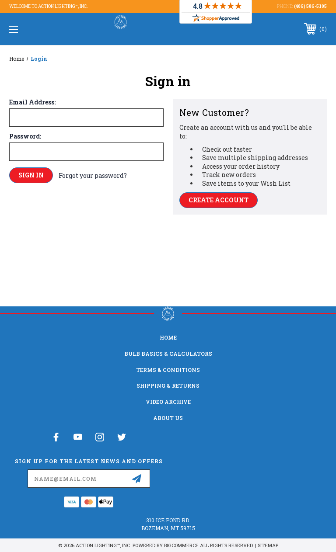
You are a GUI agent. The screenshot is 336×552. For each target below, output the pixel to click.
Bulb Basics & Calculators (168, 353)
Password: (25, 136)
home (168, 337)
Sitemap (268, 545)
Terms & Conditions (168, 369)
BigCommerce (181, 545)
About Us (168, 417)
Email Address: (32, 102)
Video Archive (168, 401)
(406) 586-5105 (310, 6)
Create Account (218, 200)
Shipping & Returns (168, 385)
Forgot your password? (93, 175)
